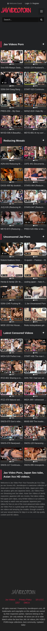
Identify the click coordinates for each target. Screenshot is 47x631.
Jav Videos (10, 600)
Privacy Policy (25, 600)
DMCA (27, 603)
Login (27, 3)
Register (35, 3)
